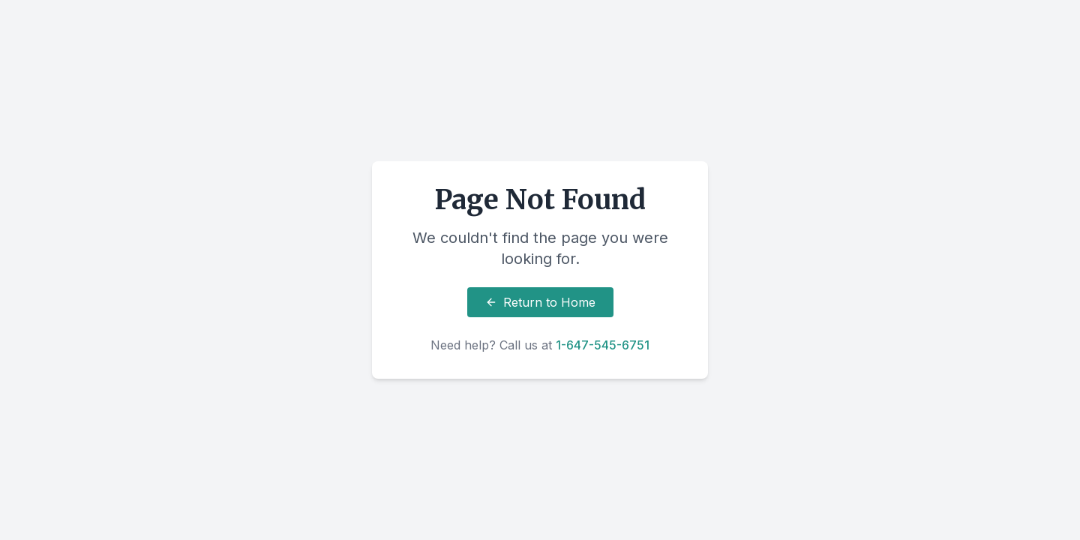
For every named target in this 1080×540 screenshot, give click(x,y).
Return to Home (540, 302)
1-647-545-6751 (603, 345)
